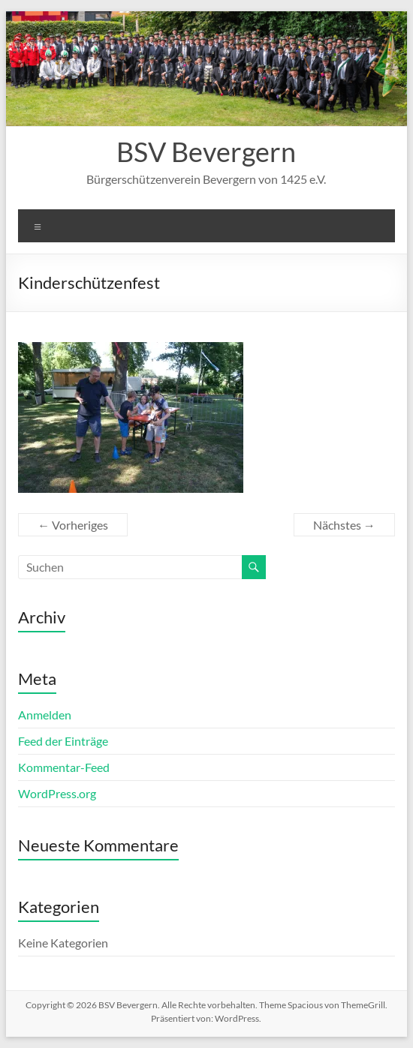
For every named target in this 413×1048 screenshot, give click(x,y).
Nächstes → (344, 525)
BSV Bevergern (206, 151)
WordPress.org (57, 793)
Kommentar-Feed (64, 767)
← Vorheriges (73, 525)
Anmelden (44, 714)
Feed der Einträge (63, 741)
